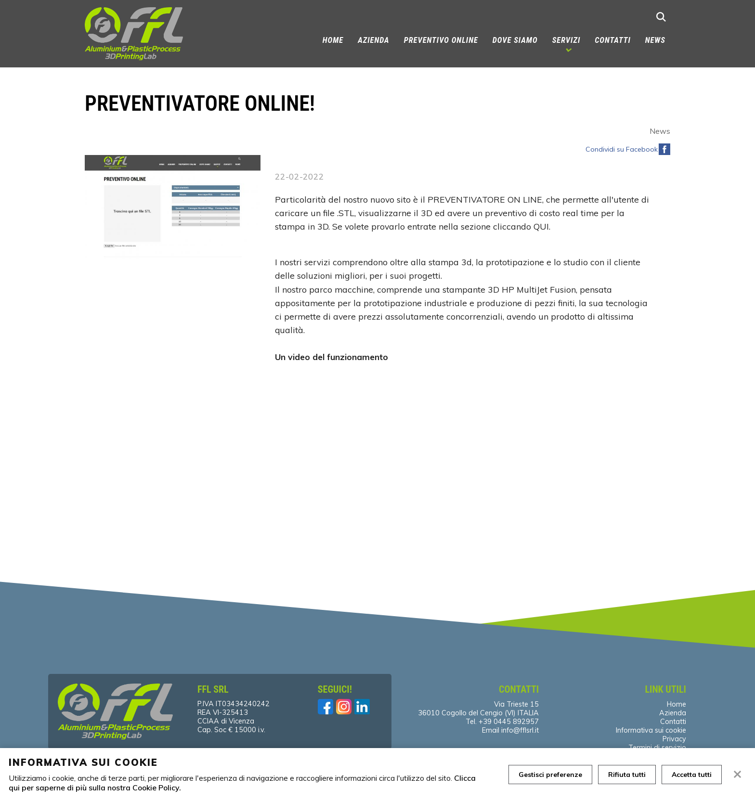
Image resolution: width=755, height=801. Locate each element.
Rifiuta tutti (627, 774)
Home (333, 40)
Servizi (566, 40)
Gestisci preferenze (550, 774)
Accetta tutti (692, 774)
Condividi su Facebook (622, 149)
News (655, 40)
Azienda (373, 40)
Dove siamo (515, 40)
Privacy (674, 739)
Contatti (613, 40)
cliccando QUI (521, 226)
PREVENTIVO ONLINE (441, 40)
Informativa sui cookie (651, 730)
